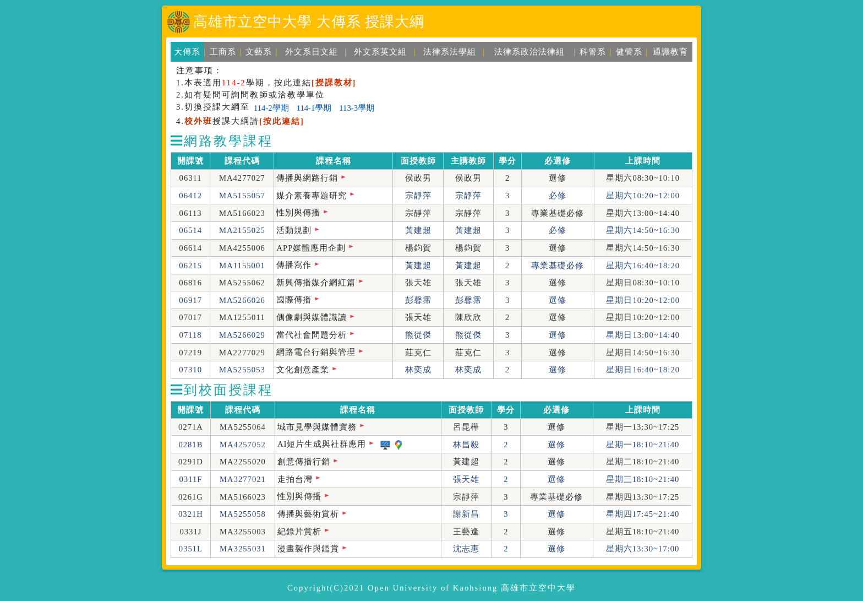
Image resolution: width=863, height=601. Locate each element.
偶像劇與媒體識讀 (311, 317)
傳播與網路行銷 (307, 178)
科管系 (593, 51)
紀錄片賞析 (299, 531)
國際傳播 (294, 299)
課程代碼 (242, 160)
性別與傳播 (298, 212)
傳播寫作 (294, 265)
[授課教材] (334, 82)
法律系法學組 (449, 51)
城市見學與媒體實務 (317, 427)
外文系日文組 (311, 51)
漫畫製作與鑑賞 (308, 548)
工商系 (223, 51)
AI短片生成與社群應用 (321, 444)
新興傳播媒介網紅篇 (316, 282)
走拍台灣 (295, 479)
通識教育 (670, 51)
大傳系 (187, 51)
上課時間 (642, 160)
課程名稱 (333, 160)
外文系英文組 (380, 51)
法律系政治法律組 (529, 51)
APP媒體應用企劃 (311, 247)
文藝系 (258, 51)
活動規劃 (294, 230)
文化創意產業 (302, 369)
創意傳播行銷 (303, 461)
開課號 (190, 160)
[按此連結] (281, 121)
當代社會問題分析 (311, 335)
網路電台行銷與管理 (316, 352)
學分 (507, 160)
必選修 (557, 160)
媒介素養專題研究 (311, 195)
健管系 (629, 51)
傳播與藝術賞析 (308, 514)
